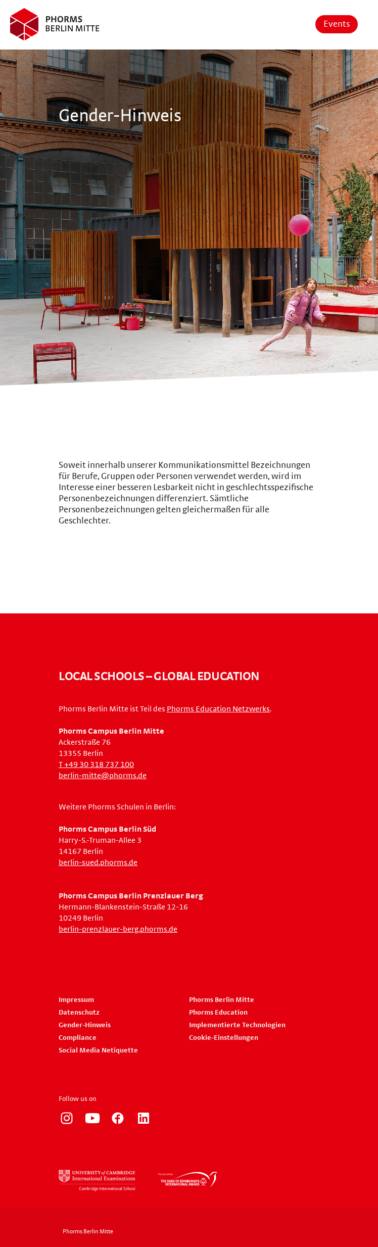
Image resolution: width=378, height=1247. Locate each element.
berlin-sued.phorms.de (98, 862)
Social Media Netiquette (98, 1050)
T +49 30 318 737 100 (96, 764)
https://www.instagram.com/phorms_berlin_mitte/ (67, 1118)
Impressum (76, 999)
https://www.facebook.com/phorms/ (118, 1118)
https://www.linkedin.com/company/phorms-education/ (143, 1118)
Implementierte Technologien (237, 1025)
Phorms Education (218, 1012)
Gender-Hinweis (85, 1025)
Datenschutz (79, 1012)
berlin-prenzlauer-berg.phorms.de (118, 929)
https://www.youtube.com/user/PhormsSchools (92, 1118)
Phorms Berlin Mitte (221, 999)
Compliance (78, 1037)
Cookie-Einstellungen (223, 1037)
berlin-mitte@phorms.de (103, 776)
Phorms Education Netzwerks (218, 709)
